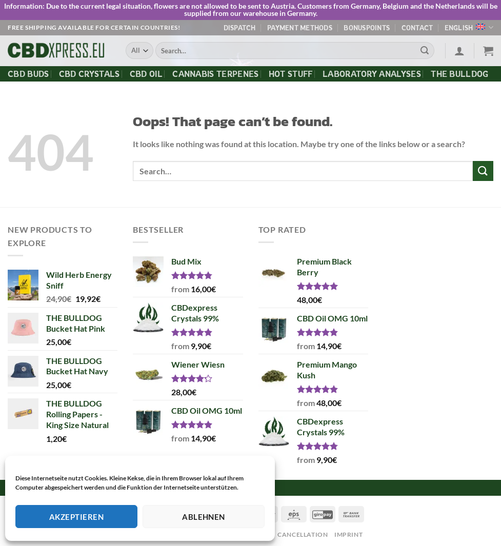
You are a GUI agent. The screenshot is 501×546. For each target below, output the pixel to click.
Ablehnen (203, 516)
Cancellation (302, 534)
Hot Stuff (291, 73)
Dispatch (240, 27)
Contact (417, 27)
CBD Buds (28, 73)
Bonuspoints (367, 27)
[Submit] (424, 50)
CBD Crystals (89, 73)
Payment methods (299, 27)
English (469, 27)
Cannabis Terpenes (215, 73)
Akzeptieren (76, 516)
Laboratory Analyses (372, 73)
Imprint (348, 534)
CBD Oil (146, 73)
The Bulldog (460, 73)
